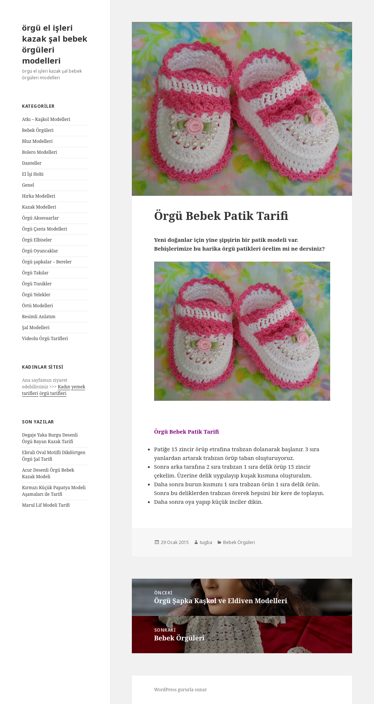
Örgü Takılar (35, 273)
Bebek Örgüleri (37, 130)
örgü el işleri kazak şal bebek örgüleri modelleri (54, 44)
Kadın (64, 387)
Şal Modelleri (35, 327)
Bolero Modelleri (39, 152)
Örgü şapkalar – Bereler (47, 262)
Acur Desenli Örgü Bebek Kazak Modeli (48, 473)
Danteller (31, 163)
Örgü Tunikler (36, 284)
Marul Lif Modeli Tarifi (46, 505)
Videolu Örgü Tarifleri (45, 338)
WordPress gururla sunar (180, 689)
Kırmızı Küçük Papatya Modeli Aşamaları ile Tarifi (53, 490)
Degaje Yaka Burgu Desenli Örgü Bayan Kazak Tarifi (50, 438)
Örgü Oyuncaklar (40, 251)
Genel (28, 185)
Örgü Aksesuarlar (40, 218)
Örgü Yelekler (36, 295)
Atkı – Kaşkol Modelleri (46, 119)
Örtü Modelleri (37, 305)
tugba (206, 542)
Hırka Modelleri (38, 196)
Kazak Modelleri (39, 207)
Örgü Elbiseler (37, 240)
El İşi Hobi (32, 174)
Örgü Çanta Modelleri (44, 229)
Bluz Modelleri (37, 141)
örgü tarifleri (52, 393)
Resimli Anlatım (39, 316)
